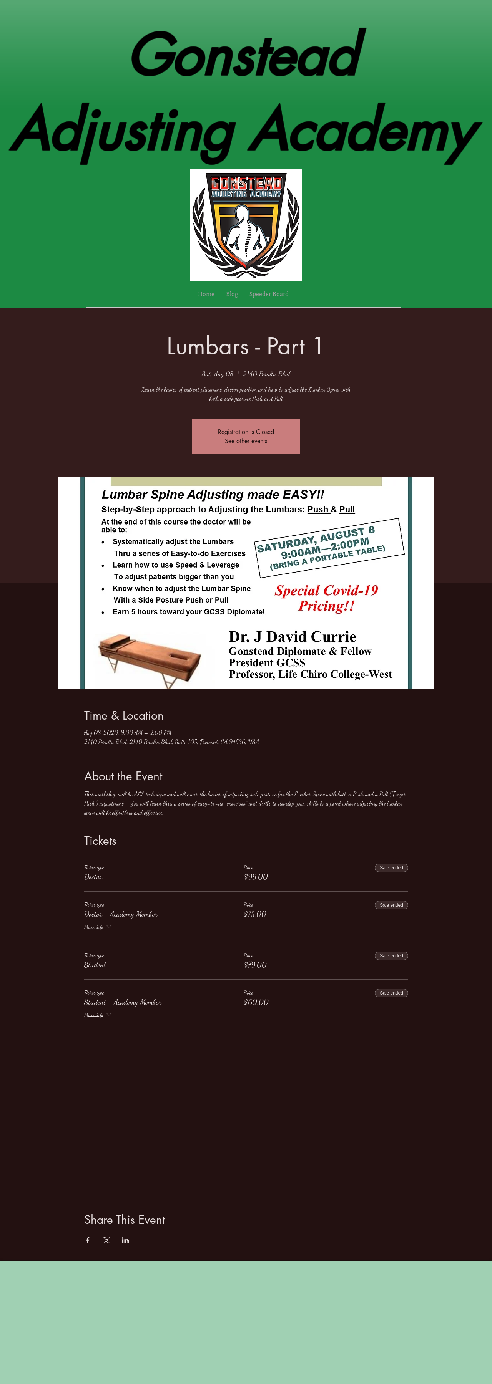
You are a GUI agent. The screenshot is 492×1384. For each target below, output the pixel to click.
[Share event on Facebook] (87, 1240)
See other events (246, 441)
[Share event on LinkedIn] (125, 1240)
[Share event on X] (106, 1240)
